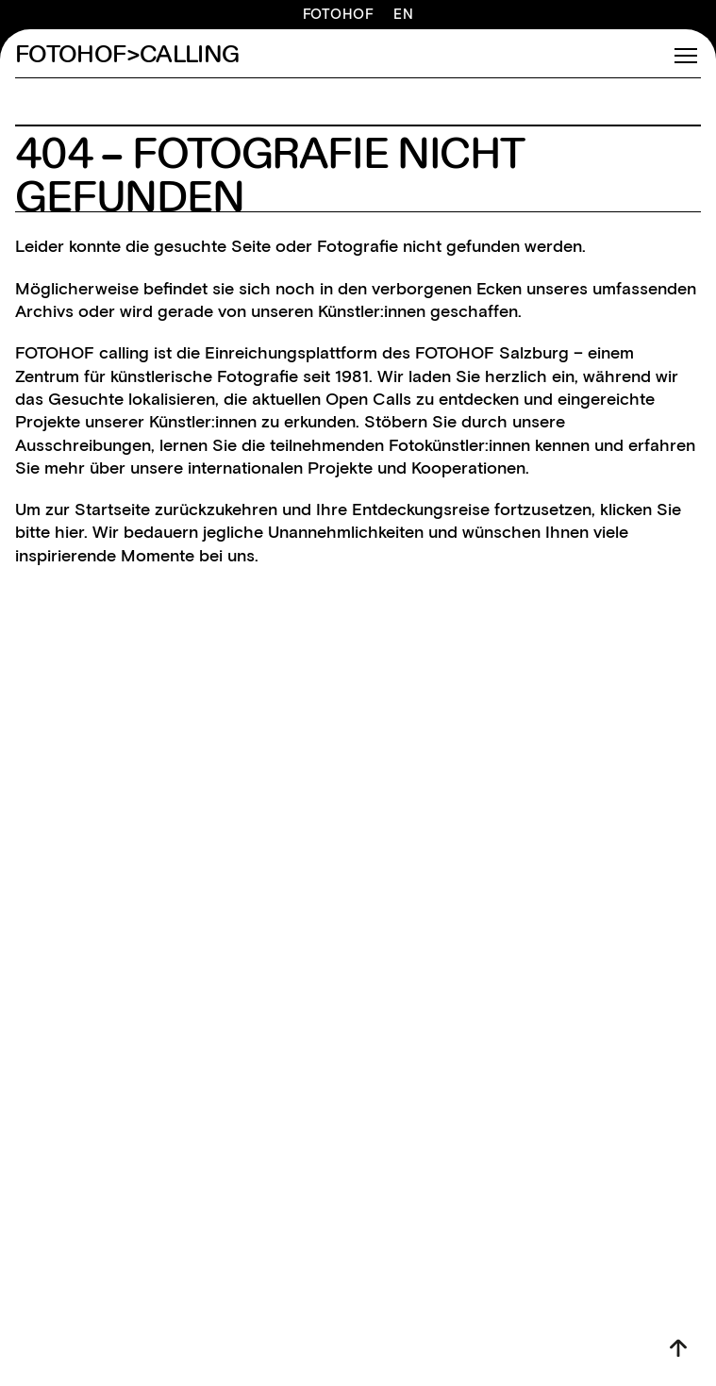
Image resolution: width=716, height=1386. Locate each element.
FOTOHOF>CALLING (127, 55)
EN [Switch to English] (403, 15)
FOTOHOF (339, 15)
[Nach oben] (678, 1348)
